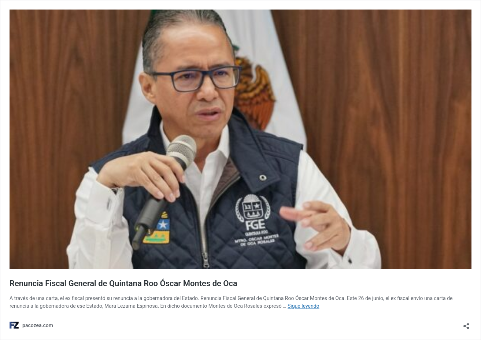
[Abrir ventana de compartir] (466, 323)
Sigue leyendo (303, 306)
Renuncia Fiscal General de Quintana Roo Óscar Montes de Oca (123, 283)
